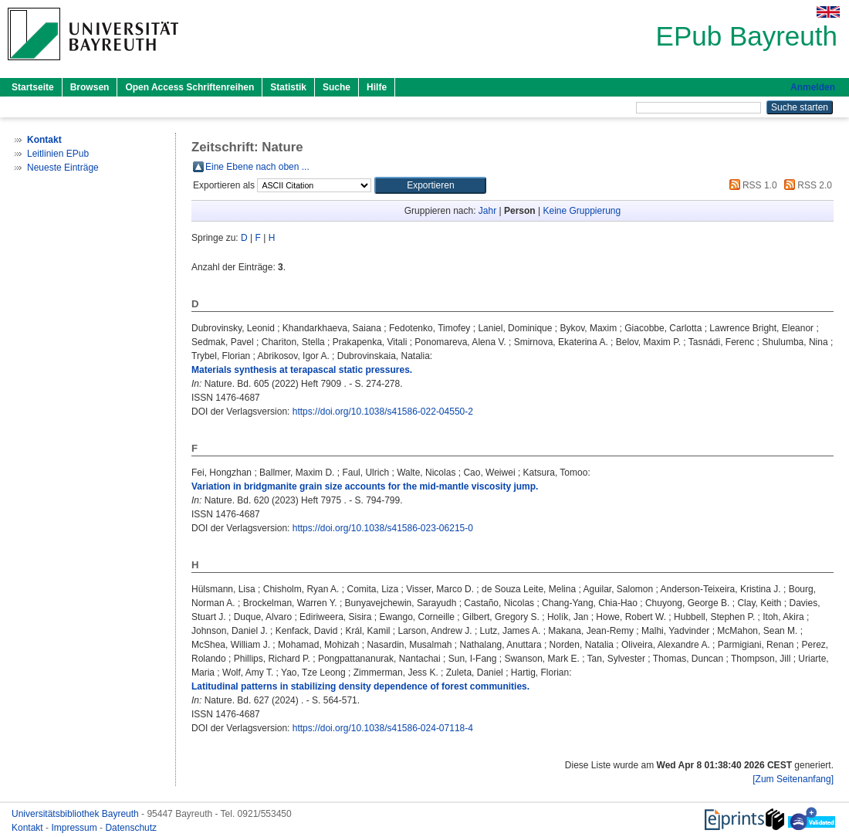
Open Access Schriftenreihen (189, 87)
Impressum (75, 827)
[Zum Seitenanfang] (793, 779)
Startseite (33, 87)
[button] (430, 185)
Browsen (90, 87)
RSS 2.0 (806, 185)
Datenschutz (131, 827)
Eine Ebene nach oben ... (257, 166)
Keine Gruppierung (582, 210)
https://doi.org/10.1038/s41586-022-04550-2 (383, 411)
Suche (336, 87)
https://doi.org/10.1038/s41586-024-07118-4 (383, 728)
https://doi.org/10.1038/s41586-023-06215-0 (383, 528)
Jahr (487, 210)
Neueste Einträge (63, 167)
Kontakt (29, 827)
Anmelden (812, 87)
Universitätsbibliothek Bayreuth (76, 813)
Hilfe (377, 87)
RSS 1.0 (751, 185)
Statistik (288, 87)
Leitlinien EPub (58, 153)
